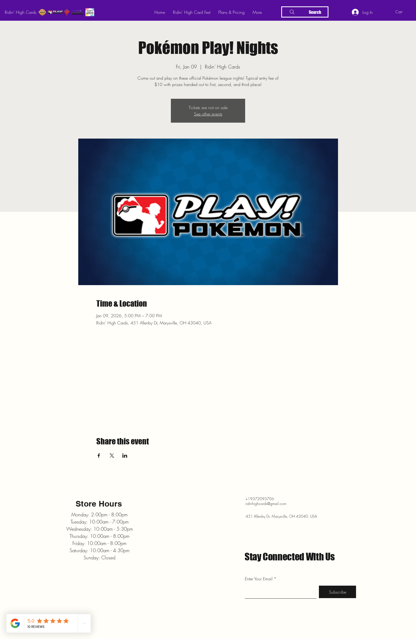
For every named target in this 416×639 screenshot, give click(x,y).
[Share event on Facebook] (98, 455)
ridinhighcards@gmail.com (265, 503)
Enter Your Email (258, 579)
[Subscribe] (337, 592)
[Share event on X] (111, 455)
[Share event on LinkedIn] (124, 455)
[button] (402, 12)
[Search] (304, 12)
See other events (208, 114)
